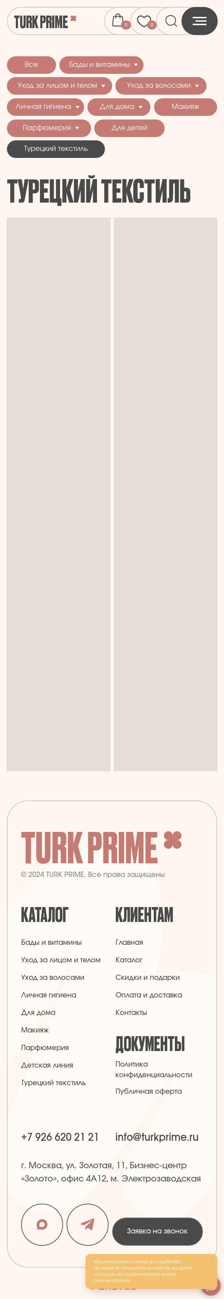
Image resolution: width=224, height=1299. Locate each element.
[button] (157, 1232)
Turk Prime (41, 21)
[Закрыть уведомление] (212, 1259)
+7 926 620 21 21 (60, 1137)
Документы (150, 1042)
